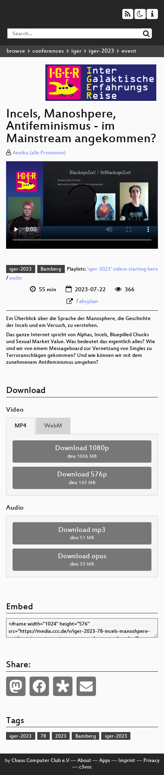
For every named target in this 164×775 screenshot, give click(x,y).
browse (15, 51)
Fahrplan (87, 301)
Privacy (151, 761)
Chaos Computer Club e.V (40, 761)
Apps (104, 761)
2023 (60, 736)
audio (15, 278)
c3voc (85, 767)
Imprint (126, 761)
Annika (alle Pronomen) (39, 153)
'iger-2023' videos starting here (122, 269)
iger (76, 51)
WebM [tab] (53, 426)
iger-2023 (101, 51)
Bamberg (50, 269)
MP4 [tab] (20, 426)
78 (43, 736)
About (84, 761)
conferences (48, 51)
